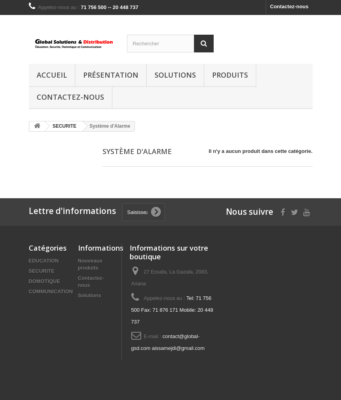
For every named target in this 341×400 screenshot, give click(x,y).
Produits (230, 75)
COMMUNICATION (51, 291)
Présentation (110, 75)
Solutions (175, 75)
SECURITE (42, 271)
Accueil (52, 75)
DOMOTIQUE (44, 281)
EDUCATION (44, 261)
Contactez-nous (289, 6)
